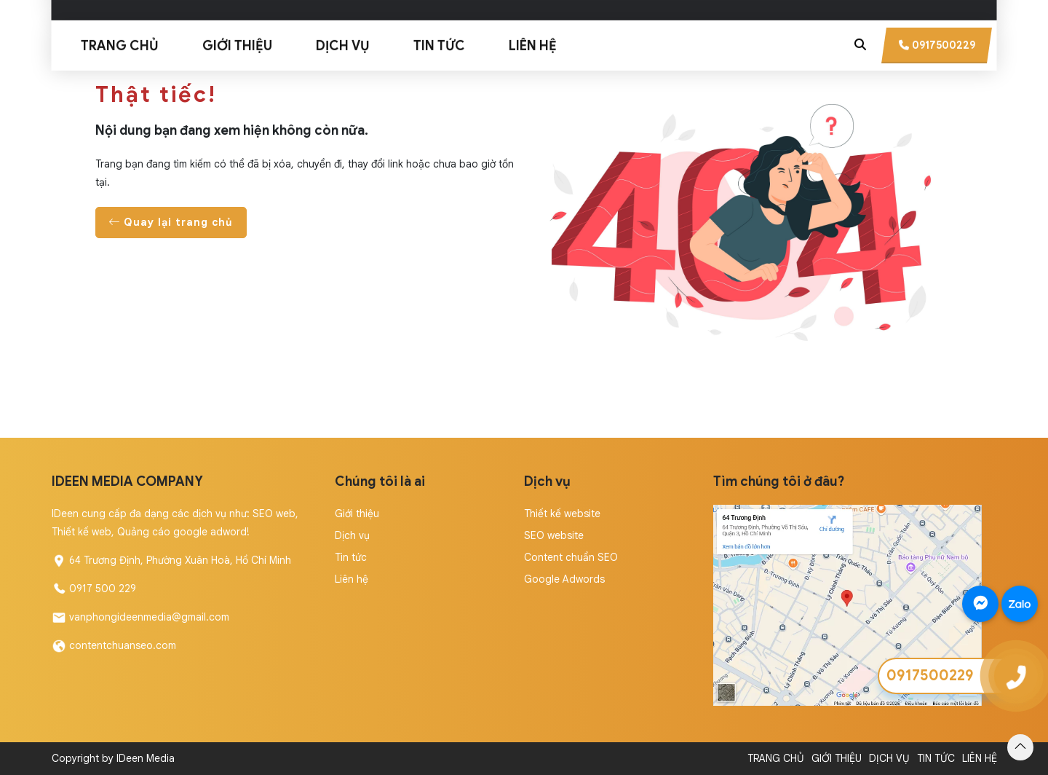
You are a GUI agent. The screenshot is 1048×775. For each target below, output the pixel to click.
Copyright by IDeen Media (113, 758)
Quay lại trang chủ (171, 222)
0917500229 (930, 675)
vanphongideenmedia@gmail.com (149, 616)
